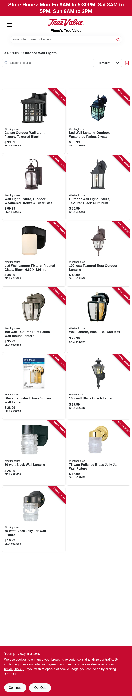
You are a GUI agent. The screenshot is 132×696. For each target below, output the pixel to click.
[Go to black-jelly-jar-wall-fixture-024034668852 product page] (33, 519)
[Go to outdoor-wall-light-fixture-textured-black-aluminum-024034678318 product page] (98, 187)
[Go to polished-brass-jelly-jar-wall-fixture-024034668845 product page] (98, 453)
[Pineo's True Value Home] (66, 22)
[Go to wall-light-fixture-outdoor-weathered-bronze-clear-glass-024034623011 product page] (33, 187)
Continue (15, 687)
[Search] (118, 39)
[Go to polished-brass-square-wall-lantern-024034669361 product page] (33, 386)
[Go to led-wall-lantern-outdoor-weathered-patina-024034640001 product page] (98, 121)
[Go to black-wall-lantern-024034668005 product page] (33, 453)
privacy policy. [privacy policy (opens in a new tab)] (14, 669)
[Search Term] (66, 39)
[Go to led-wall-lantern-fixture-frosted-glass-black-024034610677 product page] (33, 253)
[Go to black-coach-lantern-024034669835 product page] (98, 386)
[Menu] (9, 25)
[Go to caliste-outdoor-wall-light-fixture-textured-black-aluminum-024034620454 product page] (33, 121)
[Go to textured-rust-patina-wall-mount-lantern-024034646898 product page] (33, 320)
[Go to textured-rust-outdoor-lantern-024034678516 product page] (98, 253)
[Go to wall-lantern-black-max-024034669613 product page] (98, 320)
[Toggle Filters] (127, 63)
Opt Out (39, 687)
